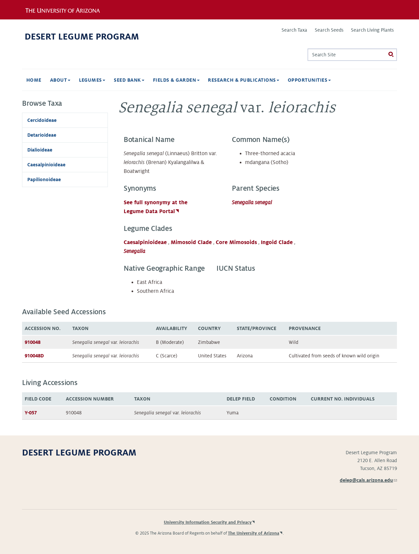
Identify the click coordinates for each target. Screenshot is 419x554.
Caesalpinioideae (145, 242)
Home (33, 80)
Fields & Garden (176, 80)
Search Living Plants (372, 30)
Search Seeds (329, 30)
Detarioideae (41, 135)
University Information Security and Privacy (208, 522)
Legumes (92, 80)
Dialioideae (39, 149)
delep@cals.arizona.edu (368, 480)
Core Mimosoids (236, 242)
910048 (32, 342)
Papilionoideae (44, 179)
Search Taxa (294, 30)
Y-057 (31, 412)
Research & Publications (243, 80)
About (60, 80)
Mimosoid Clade (191, 242)
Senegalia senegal (252, 203)
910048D (34, 355)
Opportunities (309, 80)
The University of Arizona (253, 533)
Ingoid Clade (277, 242)
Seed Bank (129, 80)
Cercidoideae (42, 120)
